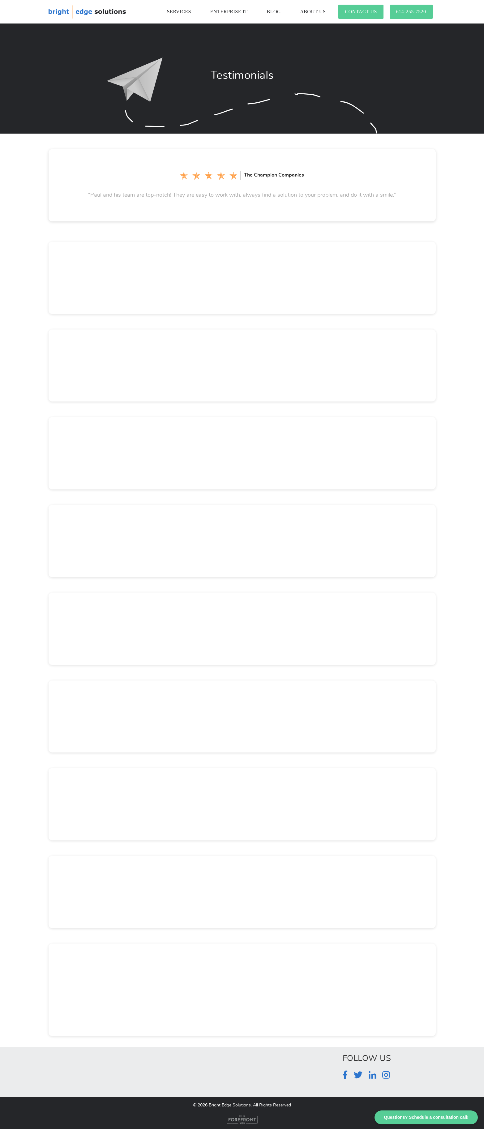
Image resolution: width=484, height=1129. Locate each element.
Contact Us (361, 11)
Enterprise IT (229, 11)
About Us (313, 11)
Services (179, 11)
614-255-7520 (411, 11)
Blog (274, 11)
